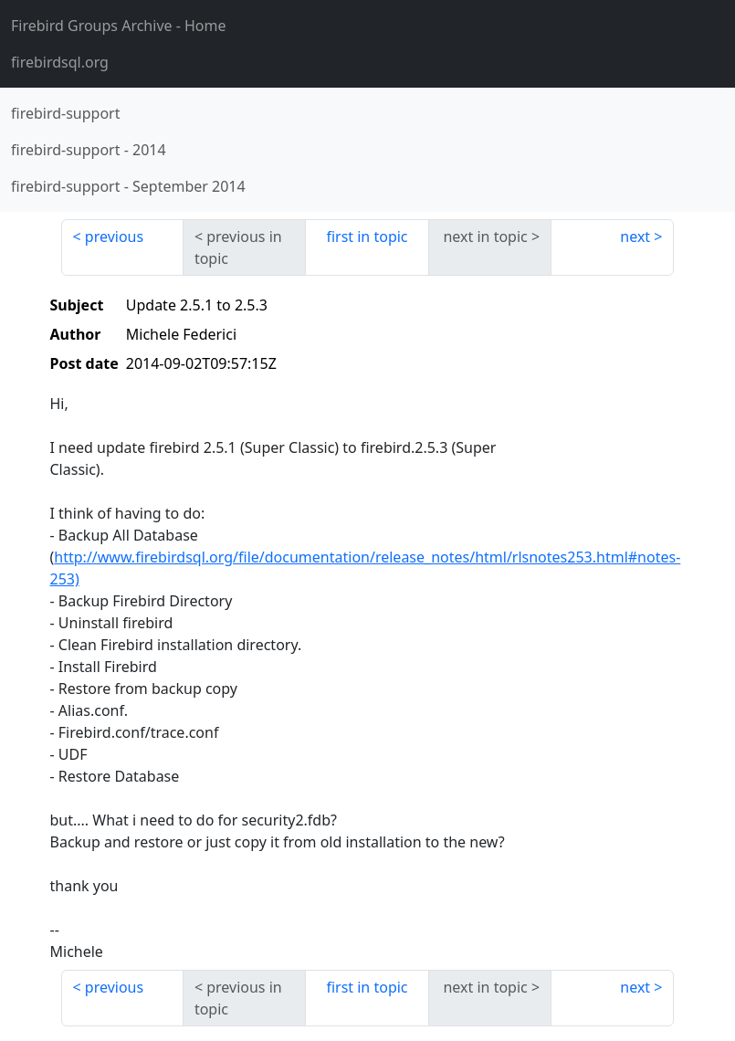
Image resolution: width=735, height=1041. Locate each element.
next (635, 236)
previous (114, 236)
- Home (118, 26)
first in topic (366, 236)
